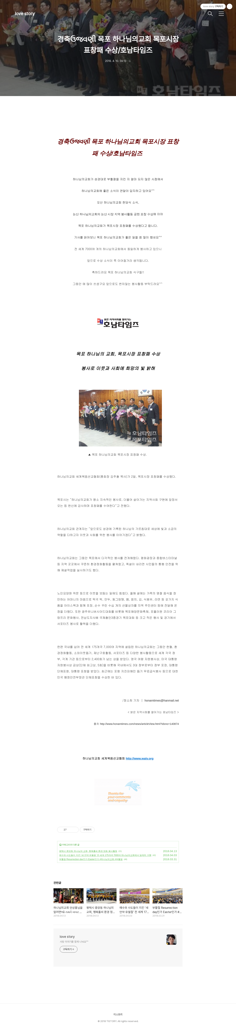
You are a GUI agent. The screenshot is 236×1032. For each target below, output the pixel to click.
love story (25, 13)
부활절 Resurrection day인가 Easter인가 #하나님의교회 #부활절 (91, 859)
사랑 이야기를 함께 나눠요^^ (74, 941)
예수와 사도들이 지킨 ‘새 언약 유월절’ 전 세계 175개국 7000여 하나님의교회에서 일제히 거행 (105, 855)
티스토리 (118, 1014)
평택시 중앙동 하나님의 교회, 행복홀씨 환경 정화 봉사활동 (88, 851)
